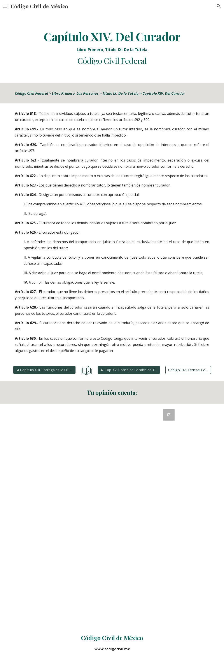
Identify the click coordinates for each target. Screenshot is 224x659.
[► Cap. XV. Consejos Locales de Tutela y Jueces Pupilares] (129, 370)
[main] (112, 48)
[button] (5, 6)
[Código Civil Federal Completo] (188, 370)
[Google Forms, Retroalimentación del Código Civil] (112, 515)
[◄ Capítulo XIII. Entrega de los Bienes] (44, 370)
